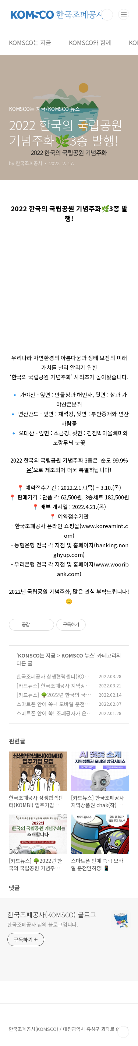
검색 (107, 14)
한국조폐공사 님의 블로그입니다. (42, 924)
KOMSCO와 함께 (90, 42)
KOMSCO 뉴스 (77, 655)
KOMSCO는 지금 (30, 42)
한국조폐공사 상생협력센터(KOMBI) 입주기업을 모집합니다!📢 (54, 680)
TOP (123, 1032)
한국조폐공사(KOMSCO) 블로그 (51, 914)
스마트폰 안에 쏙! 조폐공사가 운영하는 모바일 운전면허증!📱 (54, 717)
